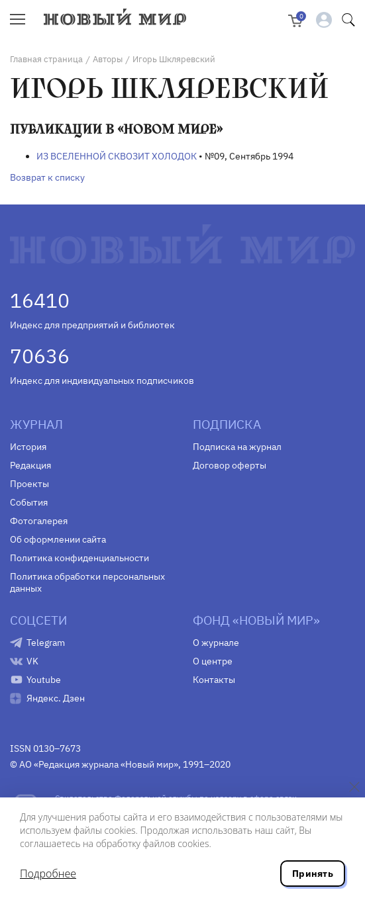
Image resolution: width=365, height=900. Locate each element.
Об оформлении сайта (58, 539)
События (29, 502)
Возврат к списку (47, 177)
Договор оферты (229, 465)
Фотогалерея (39, 521)
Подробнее (48, 873)
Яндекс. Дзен (55, 698)
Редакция (30, 465)
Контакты (214, 680)
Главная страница (46, 59)
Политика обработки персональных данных (87, 582)
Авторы (108, 59)
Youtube (43, 680)
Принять (312, 873)
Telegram (45, 643)
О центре (213, 661)
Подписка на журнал (237, 447)
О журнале (216, 643)
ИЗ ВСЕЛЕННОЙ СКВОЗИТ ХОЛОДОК (116, 156)
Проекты (29, 484)
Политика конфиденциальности (79, 558)
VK (32, 661)
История (28, 447)
